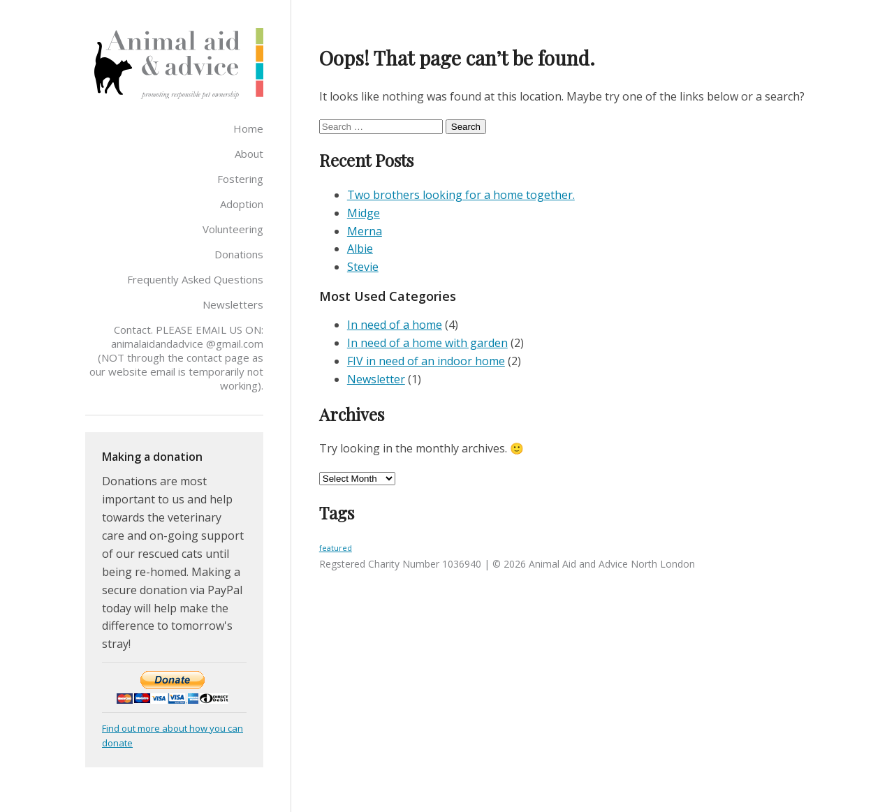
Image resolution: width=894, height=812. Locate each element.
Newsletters (233, 304)
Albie (360, 248)
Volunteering (233, 229)
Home (248, 128)
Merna (364, 231)
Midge (363, 213)
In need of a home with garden (427, 342)
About (249, 154)
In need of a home (394, 324)
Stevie (363, 266)
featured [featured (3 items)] (335, 548)
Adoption (241, 204)
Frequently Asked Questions (195, 279)
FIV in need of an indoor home (426, 361)
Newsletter (376, 379)
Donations (238, 254)
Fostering (240, 179)
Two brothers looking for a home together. (461, 194)
